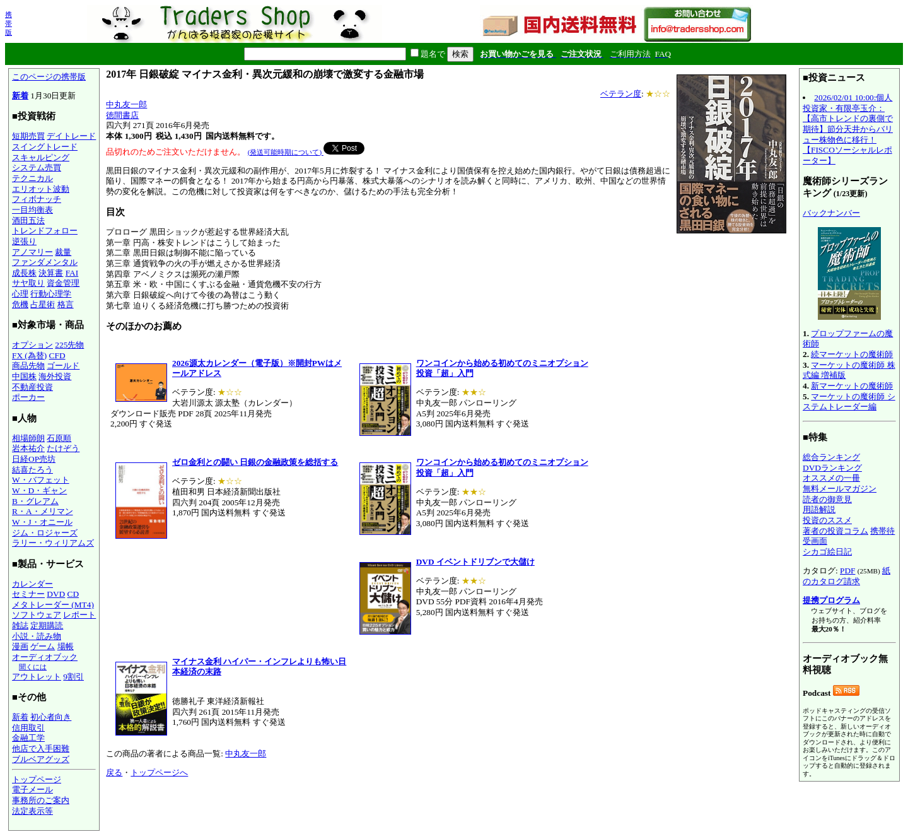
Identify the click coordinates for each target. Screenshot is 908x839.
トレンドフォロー (45, 230)
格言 (65, 304)
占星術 (42, 304)
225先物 (69, 344)
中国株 (24, 376)
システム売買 (36, 167)
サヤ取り (28, 283)
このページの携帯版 (49, 76)
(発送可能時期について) (285, 152)
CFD (57, 355)
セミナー (28, 594)
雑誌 (20, 625)
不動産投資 (32, 387)
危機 (20, 304)
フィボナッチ (36, 199)
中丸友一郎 (126, 104)
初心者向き (50, 717)
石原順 (59, 438)
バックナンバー (831, 213)
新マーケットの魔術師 (852, 385)
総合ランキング (831, 457)
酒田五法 (28, 220)
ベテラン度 (620, 93)
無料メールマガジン (839, 488)
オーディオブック (45, 657)
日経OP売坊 (33, 459)
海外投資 (54, 376)
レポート (79, 614)
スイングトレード (45, 146)
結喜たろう (32, 469)
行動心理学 (50, 293)
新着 (20, 95)
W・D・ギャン (39, 490)
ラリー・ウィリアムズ (53, 543)
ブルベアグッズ (40, 759)
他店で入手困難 (40, 748)
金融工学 (28, 737)
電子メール (32, 789)
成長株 (24, 273)
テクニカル (32, 178)
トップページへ (159, 772)
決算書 (50, 273)
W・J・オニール (42, 522)
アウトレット (36, 676)
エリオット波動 (40, 189)
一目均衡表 (32, 209)
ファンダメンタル (45, 262)
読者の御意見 (827, 499)
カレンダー (32, 584)
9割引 (73, 676)
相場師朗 (28, 438)
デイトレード (71, 136)
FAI (72, 273)
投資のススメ (827, 520)
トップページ (36, 779)
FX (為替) (29, 355)
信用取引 (28, 727)
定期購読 (46, 625)
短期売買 (28, 136)
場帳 (65, 646)
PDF (847, 570)
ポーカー (28, 397)
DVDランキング (832, 467)
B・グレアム (35, 501)
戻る (114, 772)
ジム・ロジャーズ (45, 532)
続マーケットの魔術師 (852, 354)
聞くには (33, 667)
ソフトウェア (36, 614)
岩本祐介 (28, 448)
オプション (32, 344)
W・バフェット (40, 479)
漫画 (20, 646)
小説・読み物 (36, 636)
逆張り (24, 241)
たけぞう (63, 448)
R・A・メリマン (42, 511)
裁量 (63, 252)
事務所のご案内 (40, 800)
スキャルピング (40, 157)
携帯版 (8, 23)
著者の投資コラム (835, 531)
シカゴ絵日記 (827, 551)
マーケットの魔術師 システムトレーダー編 (849, 402)
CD (73, 594)
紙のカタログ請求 (846, 576)
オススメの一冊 (831, 478)
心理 (20, 293)
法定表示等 (32, 811)
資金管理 (63, 283)
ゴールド (63, 365)
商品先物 (28, 365)
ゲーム (42, 646)
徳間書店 (122, 115)
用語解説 (819, 509)
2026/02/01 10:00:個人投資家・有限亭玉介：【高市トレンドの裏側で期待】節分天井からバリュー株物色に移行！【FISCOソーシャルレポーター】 (848, 129)
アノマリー (32, 252)
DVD (56, 594)
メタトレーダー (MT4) (53, 604)
